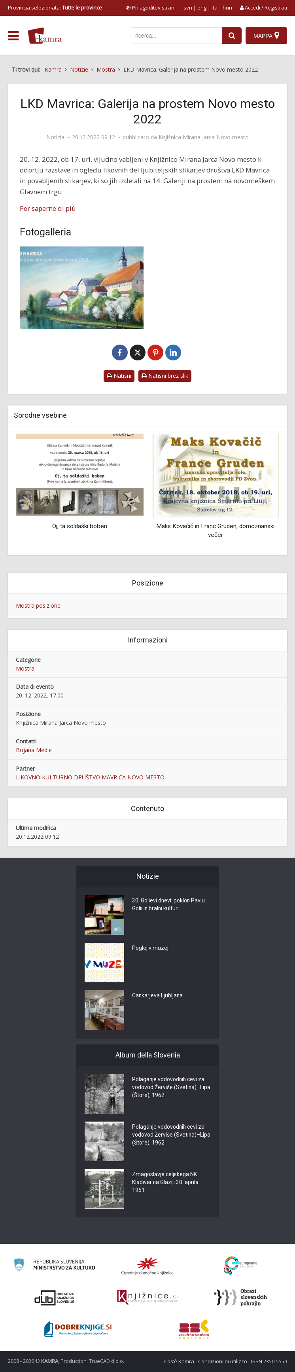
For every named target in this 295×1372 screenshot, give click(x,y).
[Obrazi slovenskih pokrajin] (240, 1298)
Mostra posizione (38, 605)
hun (227, 7)
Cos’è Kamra (179, 1361)
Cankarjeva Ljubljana (157, 996)
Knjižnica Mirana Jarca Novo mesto (204, 137)
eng (201, 7)
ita (214, 7)
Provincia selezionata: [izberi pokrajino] (55, 7)
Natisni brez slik (165, 375)
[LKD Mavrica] (82, 287)
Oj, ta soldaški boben (79, 526)
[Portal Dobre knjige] (78, 1329)
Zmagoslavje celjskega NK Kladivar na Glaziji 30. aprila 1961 (165, 1183)
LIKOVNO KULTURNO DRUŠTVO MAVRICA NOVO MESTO (90, 777)
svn (187, 7)
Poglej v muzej (150, 949)
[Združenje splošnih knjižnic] (194, 1329)
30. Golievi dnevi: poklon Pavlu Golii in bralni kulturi (169, 905)
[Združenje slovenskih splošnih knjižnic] (147, 1298)
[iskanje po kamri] (176, 35)
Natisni (119, 375)
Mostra (25, 668)
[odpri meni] (13, 36)
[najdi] (232, 35)
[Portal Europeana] (240, 1266)
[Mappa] (266, 35)
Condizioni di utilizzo (222, 1361)
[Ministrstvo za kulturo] (54, 1265)
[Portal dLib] (54, 1298)
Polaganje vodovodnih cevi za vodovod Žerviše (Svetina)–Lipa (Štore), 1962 (169, 1088)
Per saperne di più (48, 208)
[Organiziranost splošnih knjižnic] (147, 1266)
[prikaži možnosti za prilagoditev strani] (151, 7)
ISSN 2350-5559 (269, 1361)
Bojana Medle (34, 750)
